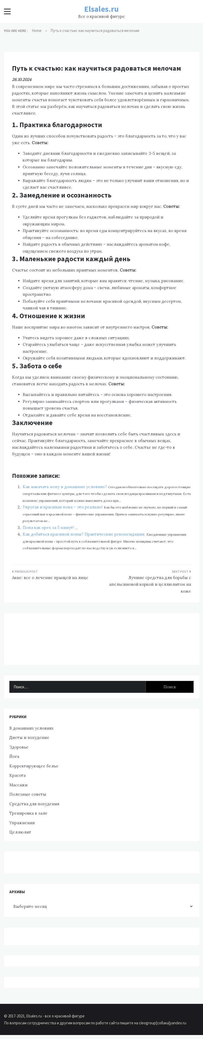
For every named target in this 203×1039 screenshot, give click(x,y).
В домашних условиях (31, 728)
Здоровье (19, 747)
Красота (17, 775)
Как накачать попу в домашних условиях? (65, 486)
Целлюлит (20, 832)
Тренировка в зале (28, 813)
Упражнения (22, 822)
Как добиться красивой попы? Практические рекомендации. (84, 534)
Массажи (18, 784)
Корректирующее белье (33, 766)
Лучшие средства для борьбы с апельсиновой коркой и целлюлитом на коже (150, 584)
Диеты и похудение (29, 737)
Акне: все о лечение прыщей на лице (50, 577)
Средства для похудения (34, 803)
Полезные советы (27, 794)
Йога (14, 756)
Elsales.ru (101, 9)
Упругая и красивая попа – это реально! (63, 507)
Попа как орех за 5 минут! (49, 527)
